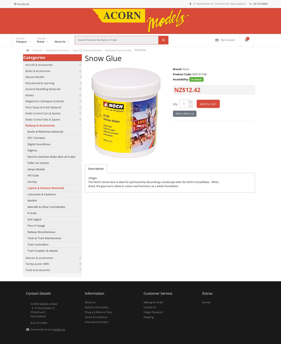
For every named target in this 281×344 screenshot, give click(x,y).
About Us (90, 302)
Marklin (32, 200)
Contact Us (59, 329)
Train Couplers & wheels (43, 250)
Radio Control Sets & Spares (43, 119)
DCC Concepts (36, 138)
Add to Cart (208, 104)
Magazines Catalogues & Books (45, 101)
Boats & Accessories (38, 71)
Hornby (32, 182)
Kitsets (30, 95)
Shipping (149, 317)
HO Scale (33, 175)
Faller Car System (38, 163)
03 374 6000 (39, 323)
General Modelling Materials (43, 89)
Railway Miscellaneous (41, 232)
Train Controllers (38, 244)
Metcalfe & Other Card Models (46, 207)
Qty (175, 104)
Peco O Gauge (36, 225)
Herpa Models (36, 169)
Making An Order (153, 302)
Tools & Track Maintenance (44, 238)
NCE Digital (34, 219)
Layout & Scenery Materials (87, 50)
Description (96, 168)
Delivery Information (97, 307)
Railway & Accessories (57, 50)
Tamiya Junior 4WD (37, 264)
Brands (206, 302)
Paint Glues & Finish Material (43, 107)
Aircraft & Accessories (39, 65)
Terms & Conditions (96, 317)
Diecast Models (35, 77)
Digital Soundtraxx (39, 144)
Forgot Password (153, 312)
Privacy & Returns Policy (99, 312)
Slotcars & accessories (39, 258)
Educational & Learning (40, 83)
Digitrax (32, 150)
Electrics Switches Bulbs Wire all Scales (51, 157)
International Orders (96, 322)
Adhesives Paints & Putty (118, 50)
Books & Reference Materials (45, 131)
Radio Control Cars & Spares (43, 113)
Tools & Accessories (38, 270)
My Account (225, 40)
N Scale (32, 213)
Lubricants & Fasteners (42, 194)
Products (37, 50)
